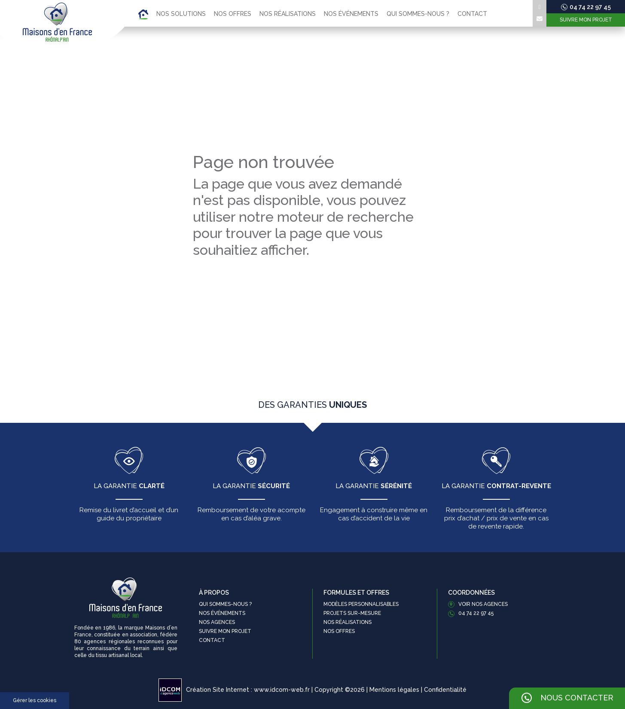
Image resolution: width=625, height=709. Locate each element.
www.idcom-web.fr (282, 689)
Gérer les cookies (34, 700)
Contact (472, 13)
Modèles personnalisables (361, 604)
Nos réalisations (287, 13)
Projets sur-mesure (352, 613)
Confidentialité (445, 689)
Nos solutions (181, 13)
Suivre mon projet (586, 20)
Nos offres (232, 13)
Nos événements (351, 13)
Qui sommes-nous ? (418, 13)
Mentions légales (394, 689)
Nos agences (217, 622)
